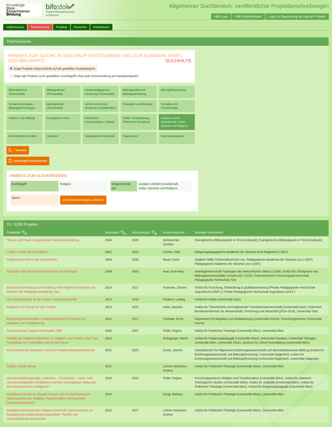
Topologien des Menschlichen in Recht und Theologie (42, 271)
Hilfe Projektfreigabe (248, 16)
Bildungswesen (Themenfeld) (56, 91)
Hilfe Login (221, 16)
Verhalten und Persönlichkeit (169, 105)
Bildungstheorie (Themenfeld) (18, 91)
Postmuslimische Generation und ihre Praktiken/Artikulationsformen (51, 350)
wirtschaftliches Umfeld (22, 136)
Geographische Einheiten (100, 136)
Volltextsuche (15, 27)
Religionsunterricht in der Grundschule (32, 259)
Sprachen (52, 136)
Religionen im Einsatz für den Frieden (31, 307)
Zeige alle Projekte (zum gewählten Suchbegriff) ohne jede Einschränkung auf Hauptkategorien (74, 76)
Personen (80, 27)
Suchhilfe (178, 60)
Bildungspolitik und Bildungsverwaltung (134, 91)
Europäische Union (58, 118)
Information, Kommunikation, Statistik (99, 119)
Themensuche (40, 27)
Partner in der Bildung (22, 118)
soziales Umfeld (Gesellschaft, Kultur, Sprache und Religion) (174, 121)
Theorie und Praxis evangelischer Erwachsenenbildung (43, 240)
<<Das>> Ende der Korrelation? (27, 252)
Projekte (61, 27)
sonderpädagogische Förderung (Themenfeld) (99, 91)
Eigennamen (130, 136)
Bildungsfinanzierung (173, 89)
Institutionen (101, 27)
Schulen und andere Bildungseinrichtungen (22, 105)
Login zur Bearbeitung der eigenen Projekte (297, 16)
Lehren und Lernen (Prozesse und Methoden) (100, 105)
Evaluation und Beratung (137, 104)
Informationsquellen (172, 136)
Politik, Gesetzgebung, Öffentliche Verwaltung (136, 119)
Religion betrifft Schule (21, 366)
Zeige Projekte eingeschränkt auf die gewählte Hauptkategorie (52, 68)
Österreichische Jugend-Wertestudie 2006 (34, 330)
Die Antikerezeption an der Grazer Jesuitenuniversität (42, 299)
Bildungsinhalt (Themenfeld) (55, 105)
